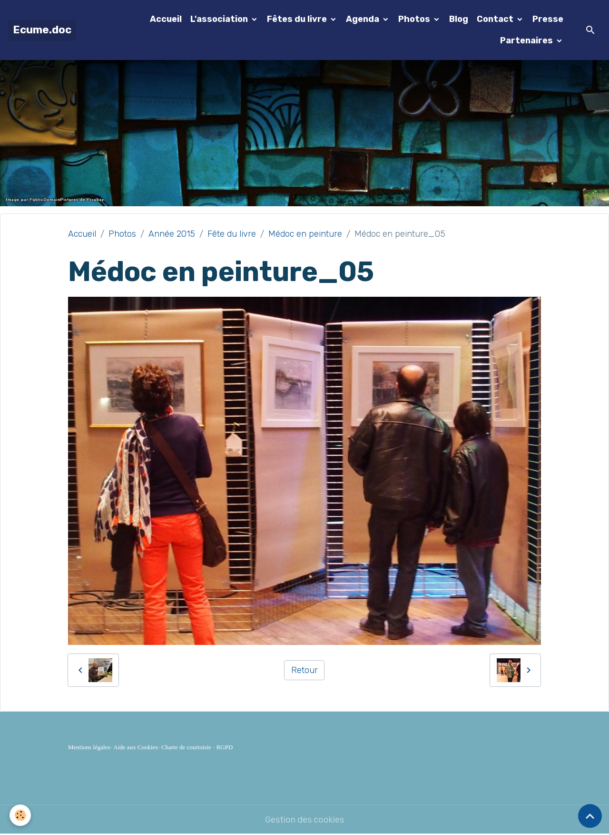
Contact (496, 19)
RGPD (224, 747)
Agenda (363, 19)
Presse (547, 19)
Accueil (166, 19)
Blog (458, 19)
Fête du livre (231, 234)
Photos (415, 19)
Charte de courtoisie (186, 747)
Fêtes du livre (298, 19)
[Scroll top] (590, 816)
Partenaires (527, 40)
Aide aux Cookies (135, 747)
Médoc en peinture (305, 234)
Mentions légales (89, 747)
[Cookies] (20, 815)
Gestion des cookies (304, 820)
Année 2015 (171, 234)
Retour (304, 670)
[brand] (42, 30)
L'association (220, 19)
